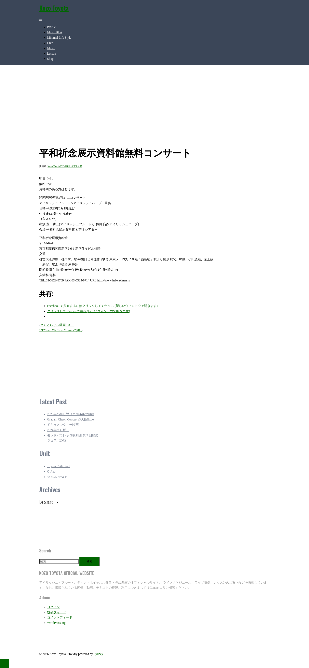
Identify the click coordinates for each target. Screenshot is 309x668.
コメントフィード (59, 617)
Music (51, 48)
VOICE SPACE (57, 476)
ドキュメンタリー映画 (63, 424)
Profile (51, 27)
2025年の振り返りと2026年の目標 (70, 414)
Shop (50, 58)
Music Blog (54, 32)
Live (50, 43)
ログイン (53, 607)
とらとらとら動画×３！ (57, 325)
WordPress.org (56, 622)
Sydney (98, 654)
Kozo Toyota (54, 7)
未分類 (78, 166)
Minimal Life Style (59, 37)
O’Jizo (51, 471)
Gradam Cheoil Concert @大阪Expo (70, 419)
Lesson (51, 53)
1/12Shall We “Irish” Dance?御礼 (60, 330)
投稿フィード (56, 612)
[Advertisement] (128, 362)
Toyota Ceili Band (58, 466)
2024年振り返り (58, 430)
